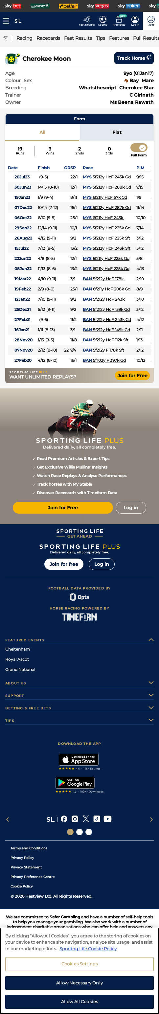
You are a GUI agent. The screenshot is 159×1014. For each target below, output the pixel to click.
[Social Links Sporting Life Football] (88, 832)
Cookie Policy (22, 886)
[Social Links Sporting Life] (70, 832)
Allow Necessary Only (79, 987)
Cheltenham (17, 649)
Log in (101, 564)
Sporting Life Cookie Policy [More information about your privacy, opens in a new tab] (88, 953)
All (42, 132)
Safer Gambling (65, 916)
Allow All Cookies (79, 1006)
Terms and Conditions (29, 848)
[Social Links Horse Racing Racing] (79, 832)
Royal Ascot (17, 659)
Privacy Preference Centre (33, 877)
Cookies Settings (79, 969)
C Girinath (141, 95)
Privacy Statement (26, 867)
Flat (117, 132)
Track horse (134, 58)
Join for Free (133, 376)
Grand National (20, 669)
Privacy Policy (22, 858)
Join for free (64, 564)
